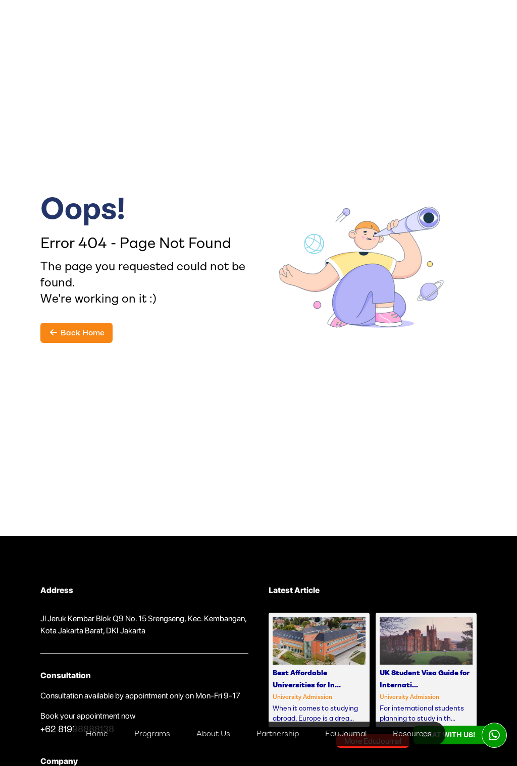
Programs (152, 733)
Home (97, 733)
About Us (213, 733)
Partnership (277, 733)
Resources (412, 733)
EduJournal (346, 733)
